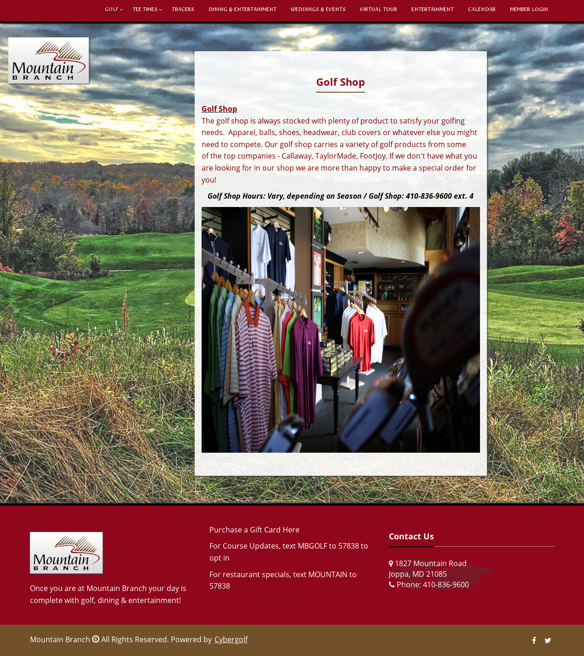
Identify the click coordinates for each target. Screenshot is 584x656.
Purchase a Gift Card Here (254, 530)
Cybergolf (231, 639)
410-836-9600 (446, 584)
